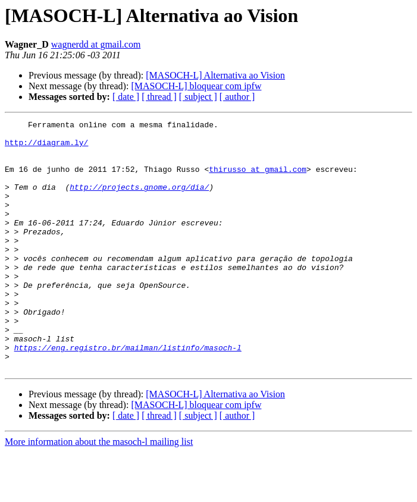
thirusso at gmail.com (257, 179)
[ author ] (237, 97)
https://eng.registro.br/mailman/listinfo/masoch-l (128, 393)
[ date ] (125, 97)
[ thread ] (159, 97)
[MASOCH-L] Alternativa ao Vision (215, 75)
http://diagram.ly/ (46, 147)
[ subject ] (198, 97)
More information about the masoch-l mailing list (99, 492)
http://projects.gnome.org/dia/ (139, 201)
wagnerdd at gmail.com (96, 44)
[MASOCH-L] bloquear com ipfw (196, 86)
